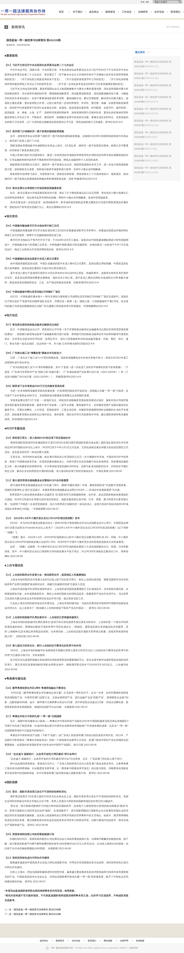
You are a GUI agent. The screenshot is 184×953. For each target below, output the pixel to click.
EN (147, 2)
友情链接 (140, 940)
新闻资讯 (110, 11)
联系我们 (175, 11)
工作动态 (127, 11)
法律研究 (143, 11)
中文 (143, 2)
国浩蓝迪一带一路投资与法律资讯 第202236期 (37, 909)
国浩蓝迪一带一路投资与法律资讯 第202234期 (37, 914)
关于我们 (78, 11)
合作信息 (159, 11)
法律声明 (124, 940)
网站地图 (108, 940)
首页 (61, 11)
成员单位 (94, 11)
